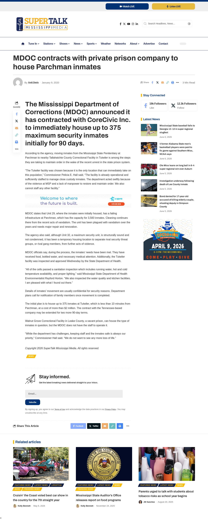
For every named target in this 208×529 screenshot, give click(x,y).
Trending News (51, 493)
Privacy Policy (113, 410)
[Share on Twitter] (157, 82)
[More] (177, 82)
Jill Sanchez (149, 510)
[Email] (162, 82)
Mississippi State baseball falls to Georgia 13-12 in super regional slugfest (177, 129)
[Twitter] (124, 24)
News (32, 356)
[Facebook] (120, 24)
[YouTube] (128, 24)
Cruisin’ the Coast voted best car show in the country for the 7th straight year (39, 503)
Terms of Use (61, 410)
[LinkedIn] (137, 24)
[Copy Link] (167, 82)
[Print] (172, 82)
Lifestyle (20, 493)
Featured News (24, 488)
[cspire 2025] (78, 200)
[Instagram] (133, 24)
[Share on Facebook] (152, 82)
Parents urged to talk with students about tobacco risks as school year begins (167, 499)
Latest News (45, 488)
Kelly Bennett (24, 514)
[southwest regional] (167, 239)
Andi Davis (34, 82)
